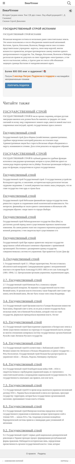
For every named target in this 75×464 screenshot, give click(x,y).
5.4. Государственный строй (22, 343)
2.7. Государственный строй (22, 280)
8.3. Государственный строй (22, 406)
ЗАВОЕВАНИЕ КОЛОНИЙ (14, 461)
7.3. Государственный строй (22, 385)
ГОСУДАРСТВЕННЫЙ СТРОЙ (25, 111)
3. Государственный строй (21, 259)
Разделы (42, 454)
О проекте (31, 454)
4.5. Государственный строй (22, 322)
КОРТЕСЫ (64, 461)
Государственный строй (19, 132)
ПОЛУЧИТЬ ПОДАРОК (18, 85)
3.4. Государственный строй (22, 301)
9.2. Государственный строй (22, 430)
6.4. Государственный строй (22, 364)
